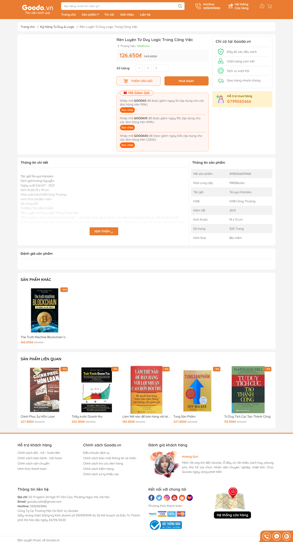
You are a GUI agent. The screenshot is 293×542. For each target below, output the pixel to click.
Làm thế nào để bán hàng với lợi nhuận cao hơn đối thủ (146, 417)
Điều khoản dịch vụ (96, 453)
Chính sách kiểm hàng (98, 469)
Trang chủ (68, 15)
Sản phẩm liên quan (41, 359)
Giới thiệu (127, 15)
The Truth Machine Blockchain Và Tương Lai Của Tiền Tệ (45, 338)
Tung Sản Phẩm (184, 417)
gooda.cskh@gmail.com (44, 502)
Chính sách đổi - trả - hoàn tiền (39, 453)
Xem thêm (103, 232)
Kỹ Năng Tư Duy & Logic (57, 27)
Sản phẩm (91, 15)
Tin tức (109, 15)
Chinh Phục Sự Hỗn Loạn (38, 417)
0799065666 (239, 102)
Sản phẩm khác (36, 280)
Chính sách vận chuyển (33, 464)
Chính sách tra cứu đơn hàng (103, 464)
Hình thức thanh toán (32, 469)
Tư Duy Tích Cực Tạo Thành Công (247, 417)
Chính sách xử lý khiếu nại (101, 475)
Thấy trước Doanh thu (87, 417)
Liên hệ (145, 15)
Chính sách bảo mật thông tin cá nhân (109, 459)
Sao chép (127, 110)
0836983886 (38, 507)
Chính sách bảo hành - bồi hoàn (40, 459)
